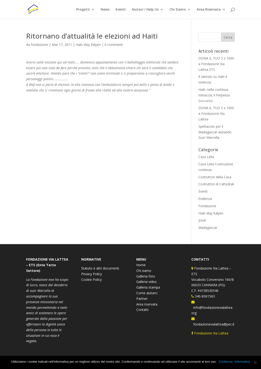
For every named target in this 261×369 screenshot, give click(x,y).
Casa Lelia (206, 157)
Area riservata (146, 304)
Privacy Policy (91, 274)
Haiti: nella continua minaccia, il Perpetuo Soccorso (214, 95)
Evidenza (205, 198)
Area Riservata (209, 10)
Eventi (121, 10)
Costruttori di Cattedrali (216, 184)
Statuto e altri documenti (100, 268)
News (105, 10)
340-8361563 (204, 296)
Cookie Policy (91, 279)
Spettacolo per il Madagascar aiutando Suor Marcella (215, 132)
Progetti (83, 10)
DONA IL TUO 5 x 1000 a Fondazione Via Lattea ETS (216, 64)
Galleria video (146, 281)
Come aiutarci (146, 293)
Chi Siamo (177, 10)
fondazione (39, 44)
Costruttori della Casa (214, 177)
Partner (142, 298)
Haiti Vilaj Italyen (88, 44)
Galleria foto (145, 276)
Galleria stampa (148, 287)
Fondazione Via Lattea (210, 333)
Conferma (225, 361)
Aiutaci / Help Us (145, 10)
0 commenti (113, 44)
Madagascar (207, 227)
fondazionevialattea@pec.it (212, 324)
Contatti (142, 309)
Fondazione (207, 206)
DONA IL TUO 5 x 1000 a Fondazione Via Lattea (216, 113)
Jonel (202, 220)
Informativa (242, 361)
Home (141, 265)
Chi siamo (143, 270)
